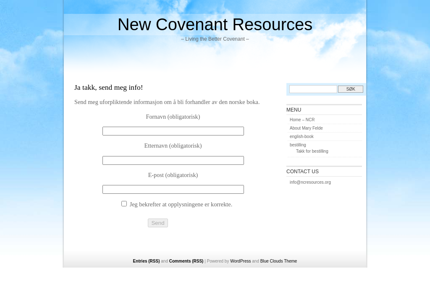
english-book (302, 136)
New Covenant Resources (215, 24)
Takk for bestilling (312, 151)
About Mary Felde (306, 128)
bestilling (298, 145)
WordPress (240, 261)
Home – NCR (302, 119)
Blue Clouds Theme (278, 261)
